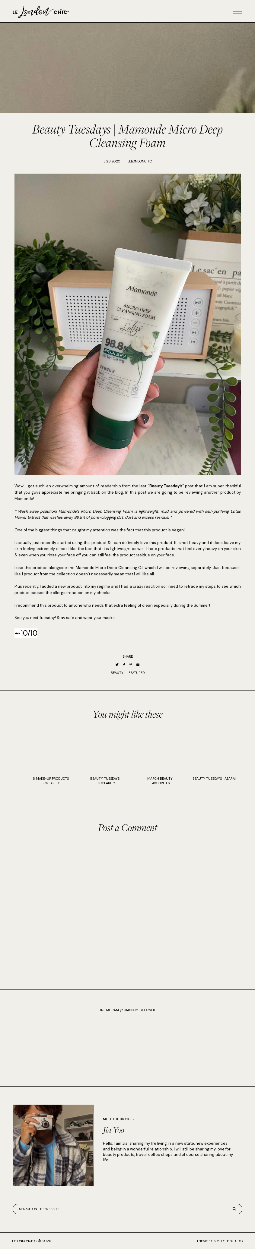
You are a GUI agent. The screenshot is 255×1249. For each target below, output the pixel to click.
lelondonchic (24, 1241)
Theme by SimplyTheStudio (219, 1241)
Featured (137, 673)
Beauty (117, 673)
